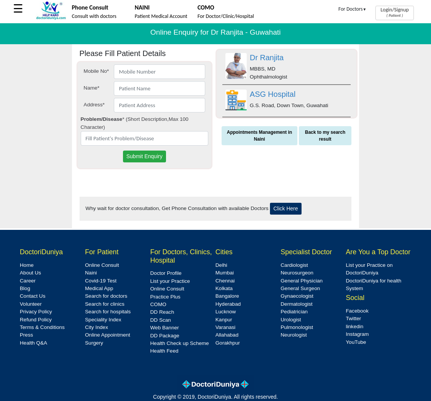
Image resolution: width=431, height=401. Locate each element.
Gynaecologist (297, 296)
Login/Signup (394, 12)
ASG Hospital (272, 94)
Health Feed (164, 351)
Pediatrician (294, 311)
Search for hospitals (108, 311)
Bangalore (227, 296)
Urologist (291, 319)
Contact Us (32, 296)
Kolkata (224, 288)
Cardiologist (294, 265)
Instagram (357, 334)
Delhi (221, 265)
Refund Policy (36, 319)
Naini (91, 273)
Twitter (353, 318)
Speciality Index (103, 319)
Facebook (357, 311)
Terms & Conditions (42, 327)
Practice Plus (165, 297)
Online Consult (102, 265)
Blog (25, 288)
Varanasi (226, 327)
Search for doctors (106, 296)
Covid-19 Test (101, 281)
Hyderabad (228, 304)
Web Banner (164, 327)
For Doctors (352, 9)
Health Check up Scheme (179, 343)
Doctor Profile (166, 273)
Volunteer (31, 304)
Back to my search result (325, 136)
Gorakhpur (228, 343)
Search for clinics (105, 304)
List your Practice (170, 281)
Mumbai (225, 273)
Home (27, 265)
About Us (30, 273)
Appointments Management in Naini (259, 136)
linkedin (354, 326)
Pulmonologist (297, 327)
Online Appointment (107, 335)
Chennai (225, 281)
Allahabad (227, 335)
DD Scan (160, 320)
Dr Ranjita (267, 57)
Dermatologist (297, 304)
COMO (158, 304)
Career (28, 281)
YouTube (356, 342)
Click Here (285, 208)
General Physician (301, 281)
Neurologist (294, 335)
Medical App (99, 288)
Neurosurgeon (297, 273)
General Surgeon (300, 288)
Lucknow (226, 311)
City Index (96, 327)
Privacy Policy (36, 311)
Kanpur (224, 319)
